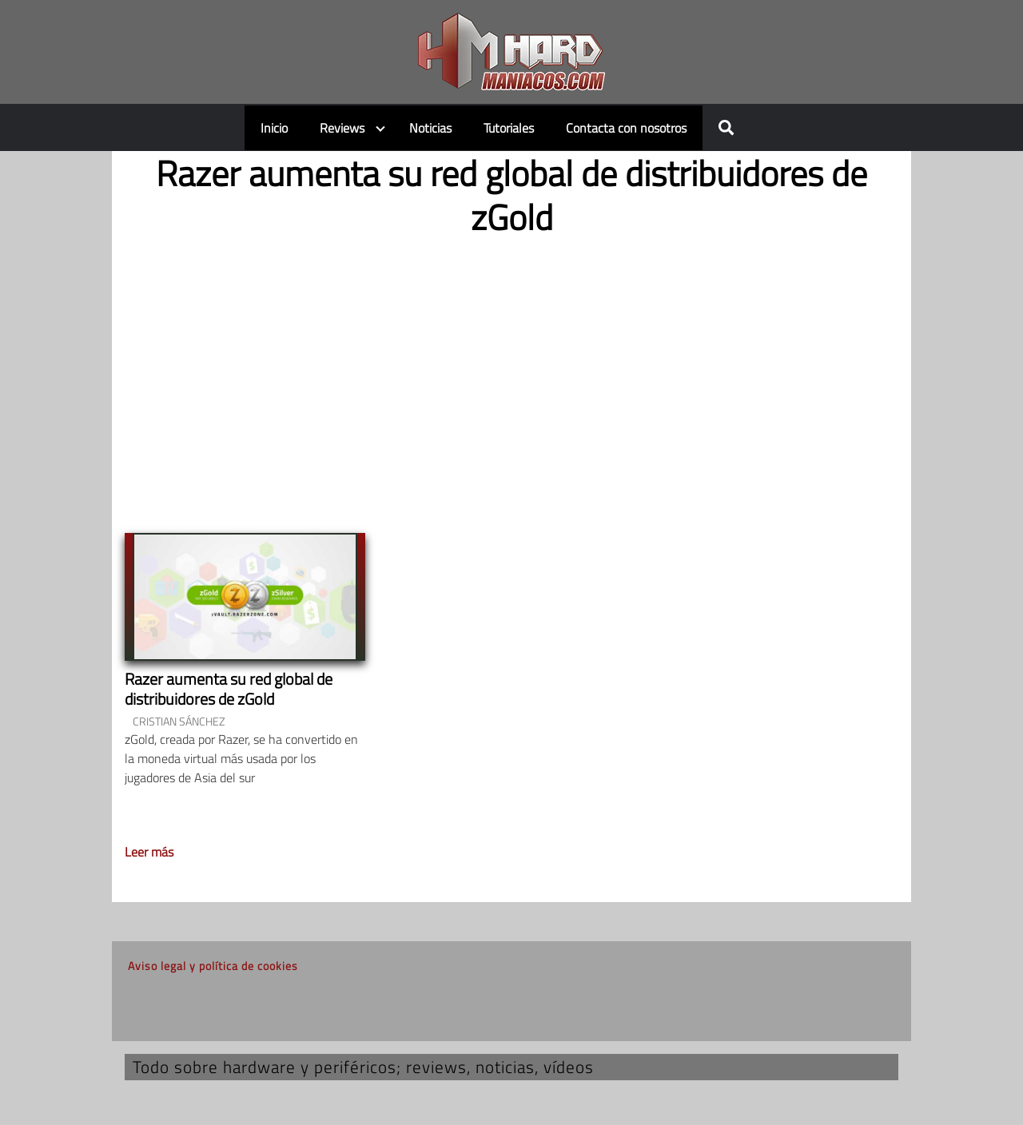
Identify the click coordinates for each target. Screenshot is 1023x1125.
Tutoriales (509, 127)
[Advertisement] (511, 371)
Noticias (430, 127)
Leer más (149, 851)
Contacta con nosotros (626, 127)
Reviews (342, 127)
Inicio (274, 127)
